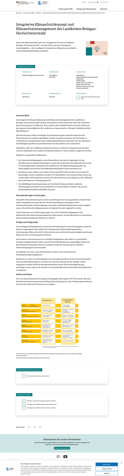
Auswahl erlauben (107, 462)
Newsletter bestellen (62, 448)
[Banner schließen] (121, 456)
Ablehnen (106, 467)
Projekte (38, 13)
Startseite (19, 13)
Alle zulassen (106, 458)
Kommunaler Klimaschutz (86, 9)
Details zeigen (84, 473)
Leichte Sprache (93, 2)
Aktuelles (103, 9)
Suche (84, 2)
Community (104, 2)
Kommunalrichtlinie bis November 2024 (90, 97)
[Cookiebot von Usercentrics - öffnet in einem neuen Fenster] (10, 473)
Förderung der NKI (66, 9)
